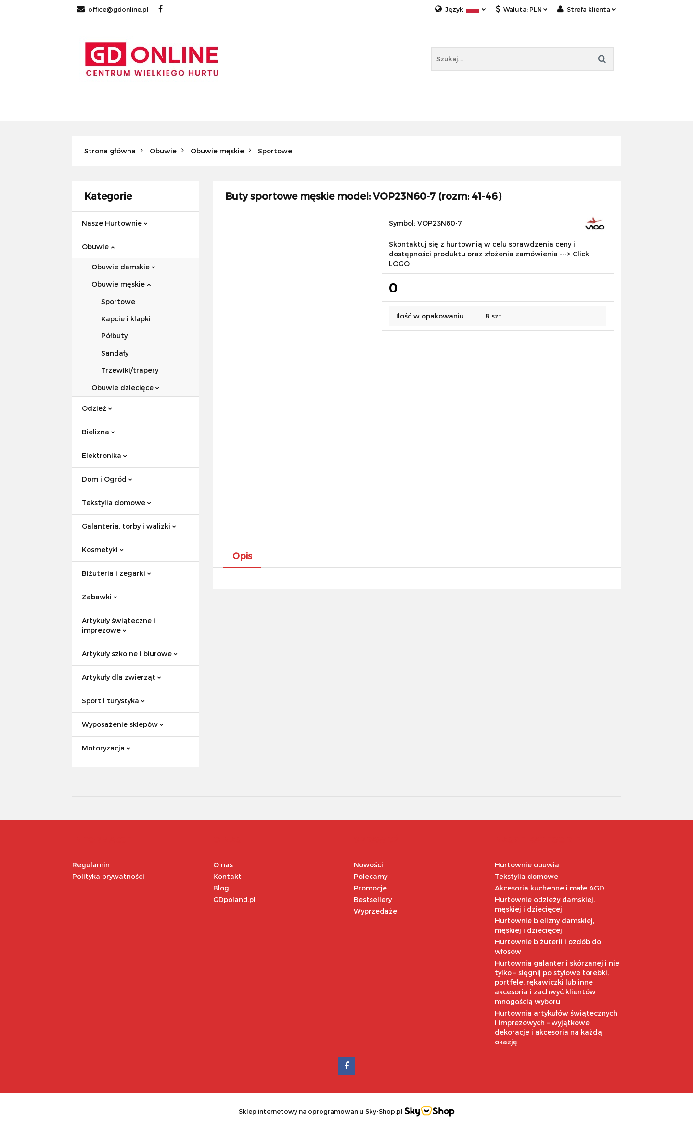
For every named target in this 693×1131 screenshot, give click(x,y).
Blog (221, 888)
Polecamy (370, 876)
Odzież (97, 408)
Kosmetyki (103, 550)
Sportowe (118, 301)
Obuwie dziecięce (125, 387)
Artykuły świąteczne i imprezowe (118, 625)
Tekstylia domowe (116, 502)
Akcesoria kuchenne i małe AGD (549, 888)
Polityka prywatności (108, 876)
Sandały (114, 353)
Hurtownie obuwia (527, 865)
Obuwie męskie (121, 284)
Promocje (370, 888)
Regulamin (91, 865)
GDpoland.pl (234, 899)
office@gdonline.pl (113, 9)
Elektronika (104, 455)
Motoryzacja (106, 748)
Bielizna (98, 432)
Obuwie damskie (123, 267)
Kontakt (227, 876)
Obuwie (98, 246)
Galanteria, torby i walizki (129, 526)
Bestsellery (373, 899)
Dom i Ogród (107, 479)
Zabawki (99, 597)
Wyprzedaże (375, 911)
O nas (223, 865)
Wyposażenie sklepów (123, 724)
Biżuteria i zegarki (116, 573)
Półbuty (114, 335)
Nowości (368, 865)
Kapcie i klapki (126, 319)
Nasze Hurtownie (115, 223)
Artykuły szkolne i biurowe (130, 653)
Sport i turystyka (113, 701)
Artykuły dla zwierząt (121, 677)
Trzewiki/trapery (129, 370)
